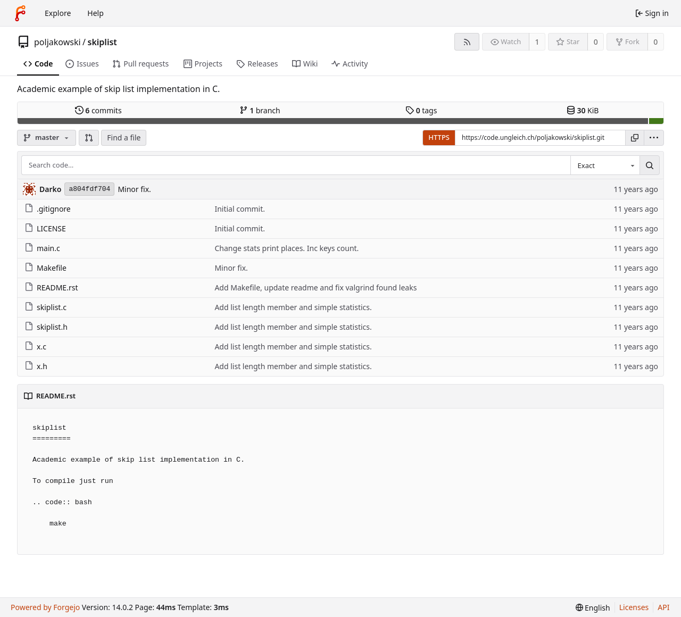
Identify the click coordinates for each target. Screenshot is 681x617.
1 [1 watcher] (537, 42)
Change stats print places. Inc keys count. (286, 248)
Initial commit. (239, 209)
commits (98, 110)
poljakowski (57, 42)
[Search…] (650, 165)
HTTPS (439, 137)
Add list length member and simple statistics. (292, 307)
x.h (35, 366)
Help (95, 13)
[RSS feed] (466, 42)
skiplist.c (45, 307)
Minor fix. (134, 189)
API (663, 607)
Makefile (45, 268)
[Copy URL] (634, 138)
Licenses (634, 607)
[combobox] (605, 165)
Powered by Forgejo (45, 607)
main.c (42, 248)
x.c (35, 346)
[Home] (20, 13)
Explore (58, 13)
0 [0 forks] (655, 42)
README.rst (51, 287)
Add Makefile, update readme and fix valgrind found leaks (315, 287)
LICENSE (45, 228)
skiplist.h (46, 327)
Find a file (123, 137)
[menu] (654, 138)
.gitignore (47, 209)
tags (421, 110)
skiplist (102, 42)
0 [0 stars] (596, 42)
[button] (89, 138)
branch (259, 110)
